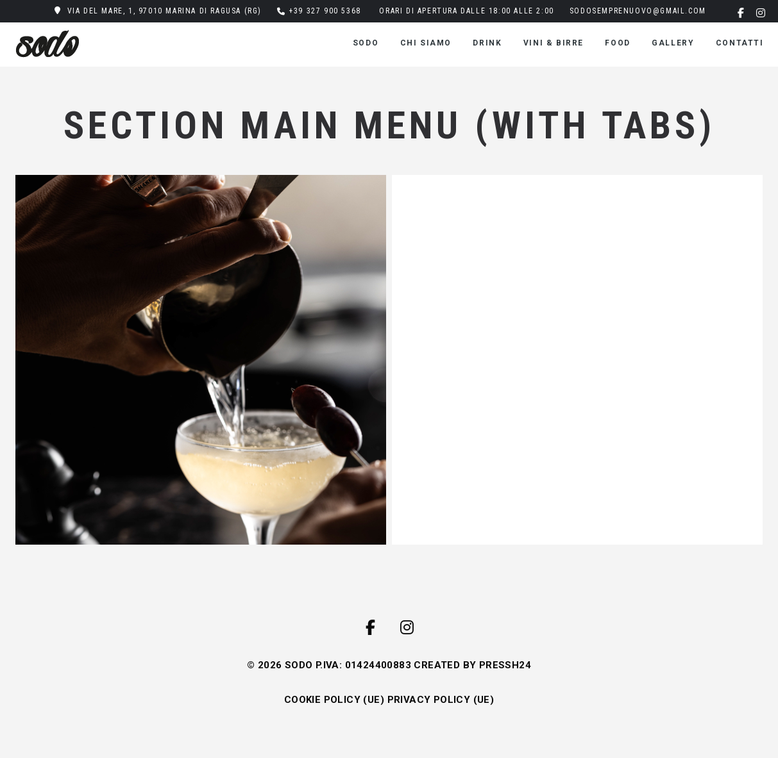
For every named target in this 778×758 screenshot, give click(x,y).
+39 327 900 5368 (325, 10)
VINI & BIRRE (553, 42)
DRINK (487, 42)
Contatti (740, 42)
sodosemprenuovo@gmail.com (638, 10)
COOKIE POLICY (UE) (334, 699)
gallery (673, 42)
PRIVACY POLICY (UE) (441, 699)
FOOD (617, 42)
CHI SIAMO (426, 42)
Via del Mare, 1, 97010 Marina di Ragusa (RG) (164, 10)
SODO (365, 42)
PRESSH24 (505, 665)
